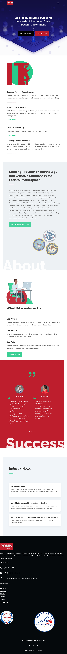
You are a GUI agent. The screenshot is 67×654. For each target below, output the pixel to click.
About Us (3, 588)
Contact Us (3, 600)
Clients (2, 594)
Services (3, 591)
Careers (2, 597)
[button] (29, 431)
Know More (11, 102)
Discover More (25, 35)
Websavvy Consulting (36, 651)
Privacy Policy (4, 602)
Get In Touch (42, 35)
